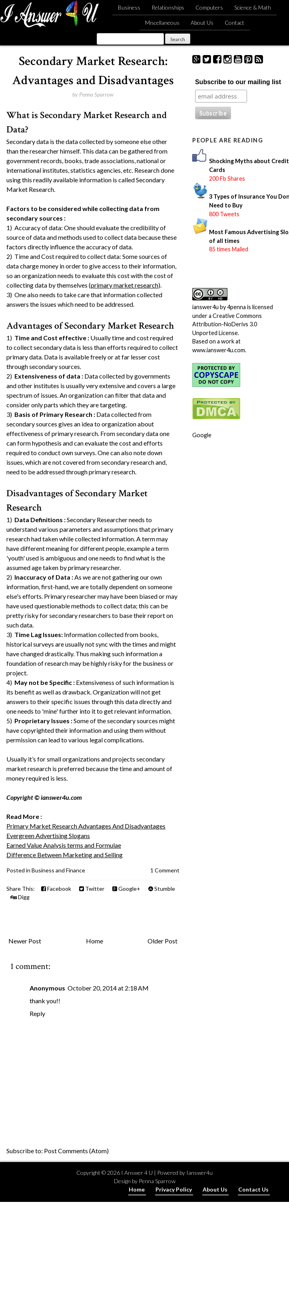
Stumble (161, 888)
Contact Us (253, 1189)
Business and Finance (58, 870)
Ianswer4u (199, 1172)
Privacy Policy (173, 1189)
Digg (20, 897)
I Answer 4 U (137, 1172)
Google (201, 435)
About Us (202, 22)
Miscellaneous (162, 22)
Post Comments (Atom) (76, 1150)
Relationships (167, 7)
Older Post (162, 941)
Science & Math (252, 7)
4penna (236, 307)
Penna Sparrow (157, 1181)
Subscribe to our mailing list (238, 82)
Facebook (56, 888)
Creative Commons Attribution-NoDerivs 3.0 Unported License (227, 324)
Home (94, 941)
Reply (37, 1013)
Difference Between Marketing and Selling (64, 854)
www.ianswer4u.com (218, 350)
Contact (234, 22)
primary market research (124, 285)
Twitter (91, 888)
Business (129, 7)
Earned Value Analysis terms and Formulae (63, 845)
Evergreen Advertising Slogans (48, 835)
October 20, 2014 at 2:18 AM (108, 988)
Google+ (126, 888)
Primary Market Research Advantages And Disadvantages (85, 826)
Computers (209, 7)
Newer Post (24, 941)
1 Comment (164, 870)
